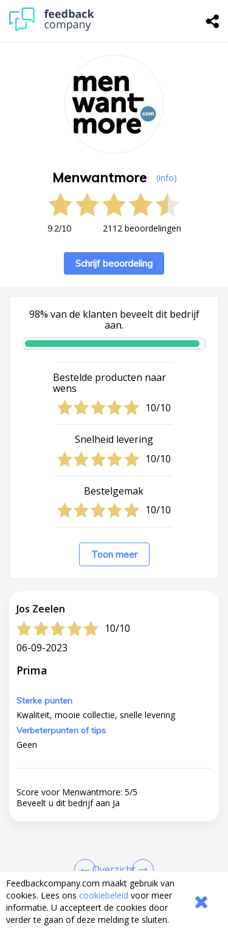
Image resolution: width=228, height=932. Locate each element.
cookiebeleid (103, 895)
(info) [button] (166, 177)
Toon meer (114, 554)
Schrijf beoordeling (114, 263)
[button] (114, 866)
